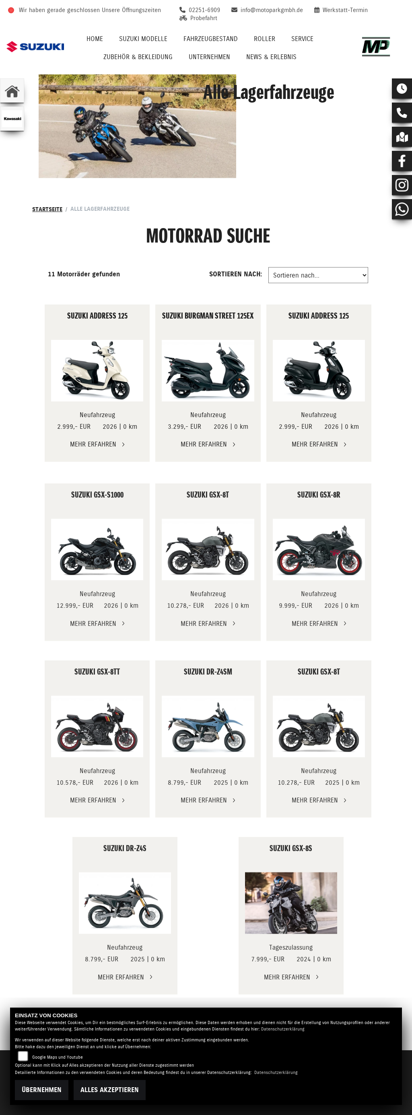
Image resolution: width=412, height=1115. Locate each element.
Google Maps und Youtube (57, 1057)
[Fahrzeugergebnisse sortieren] (318, 275)
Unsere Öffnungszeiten (131, 10)
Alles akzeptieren (109, 1090)
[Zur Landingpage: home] (12, 90)
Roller (264, 39)
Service (302, 39)
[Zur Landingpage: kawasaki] (12, 119)
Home (95, 39)
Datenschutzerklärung (283, 1029)
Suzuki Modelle (143, 39)
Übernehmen (42, 1090)
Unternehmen (209, 57)
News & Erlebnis (271, 57)
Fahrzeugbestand (210, 39)
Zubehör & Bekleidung (138, 57)
